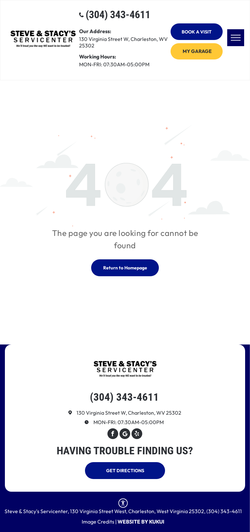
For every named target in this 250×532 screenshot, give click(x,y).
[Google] (124, 434)
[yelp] (137, 434)
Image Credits (98, 521)
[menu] (235, 37)
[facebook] (112, 434)
